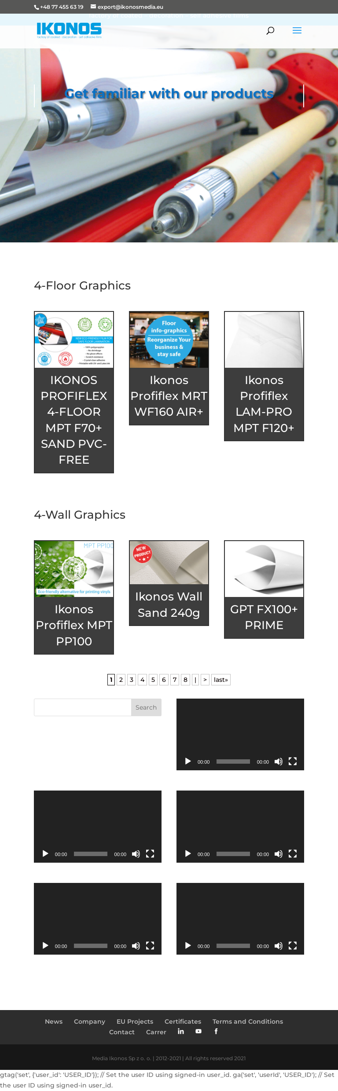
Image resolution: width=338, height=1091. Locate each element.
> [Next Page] (205, 680)
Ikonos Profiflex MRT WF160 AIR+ (168, 396)
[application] (240, 734)
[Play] (188, 761)
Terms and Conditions (248, 1021)
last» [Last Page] (221, 680)
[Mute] (278, 761)
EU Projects (135, 1021)
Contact (122, 1032)
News (53, 1021)
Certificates (183, 1021)
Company (89, 1021)
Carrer (156, 1032)
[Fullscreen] (292, 761)
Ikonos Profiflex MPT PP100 (74, 625)
